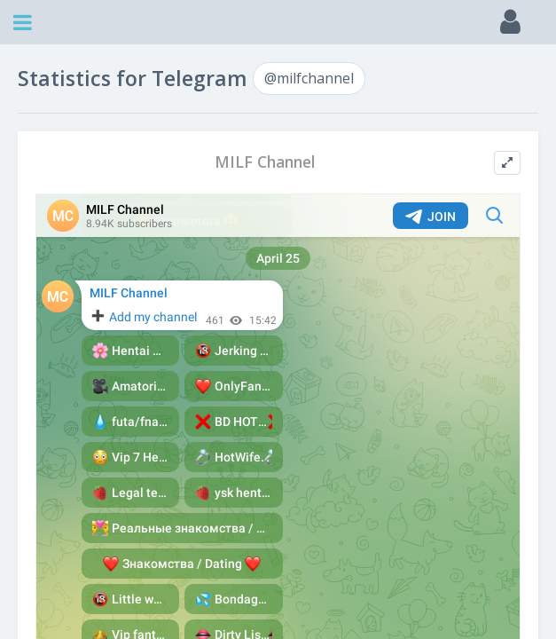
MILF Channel (265, 162)
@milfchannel (309, 78)
